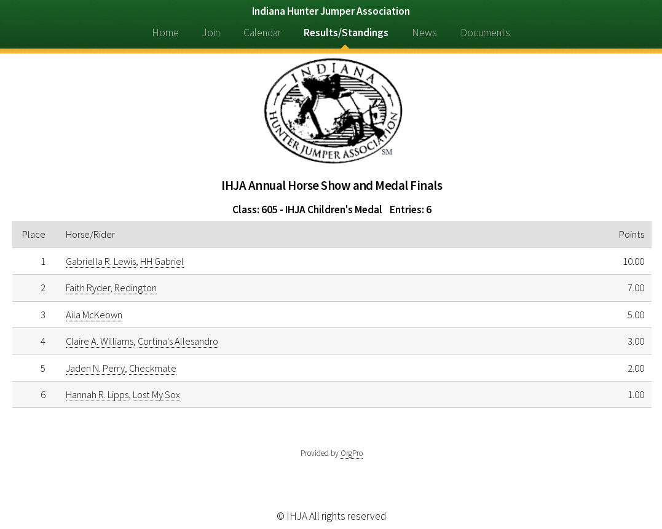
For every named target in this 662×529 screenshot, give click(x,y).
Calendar (262, 32)
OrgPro (352, 453)
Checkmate (152, 368)
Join (211, 32)
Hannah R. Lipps (97, 394)
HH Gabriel (162, 261)
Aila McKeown (94, 314)
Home (165, 32)
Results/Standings (346, 32)
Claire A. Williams (99, 341)
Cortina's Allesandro (178, 341)
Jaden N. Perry (95, 368)
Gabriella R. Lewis (101, 261)
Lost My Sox (156, 394)
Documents (485, 32)
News (424, 32)
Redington (135, 287)
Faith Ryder (88, 287)
